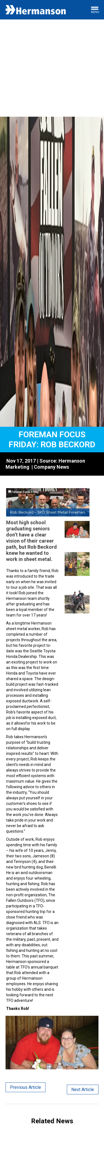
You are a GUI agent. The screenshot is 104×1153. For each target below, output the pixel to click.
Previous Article (25, 1087)
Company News (51, 467)
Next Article (82, 1089)
